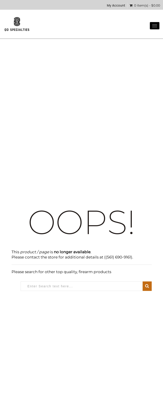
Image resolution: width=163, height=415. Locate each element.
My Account (116, 5)
